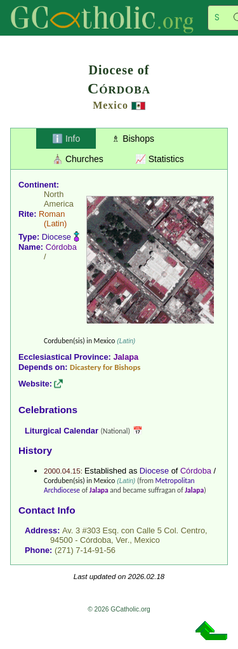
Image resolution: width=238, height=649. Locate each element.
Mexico (110, 105)
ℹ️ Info (66, 138)
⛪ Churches (77, 159)
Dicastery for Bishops (105, 367)
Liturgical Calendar (61, 430)
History (35, 450)
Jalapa (125, 357)
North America (59, 198)
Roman (52, 214)
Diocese (56, 237)
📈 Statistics (159, 159)
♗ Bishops (133, 138)
